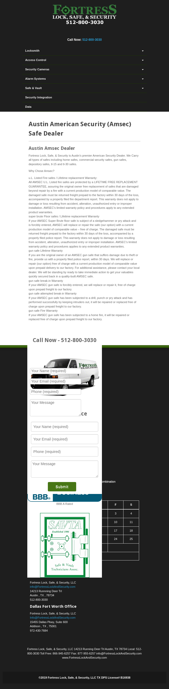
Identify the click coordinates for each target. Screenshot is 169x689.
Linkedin (80, 33)
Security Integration (38, 97)
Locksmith (85, 50)
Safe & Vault (85, 88)
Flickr (66, 33)
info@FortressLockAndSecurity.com (52, 586)
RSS (109, 33)
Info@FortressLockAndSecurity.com (52, 617)
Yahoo (95, 33)
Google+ (73, 33)
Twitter (87, 33)
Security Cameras (85, 69)
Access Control (85, 60)
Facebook (59, 33)
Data (28, 106)
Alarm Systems (85, 78)
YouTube (102, 33)
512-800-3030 (92, 40)
